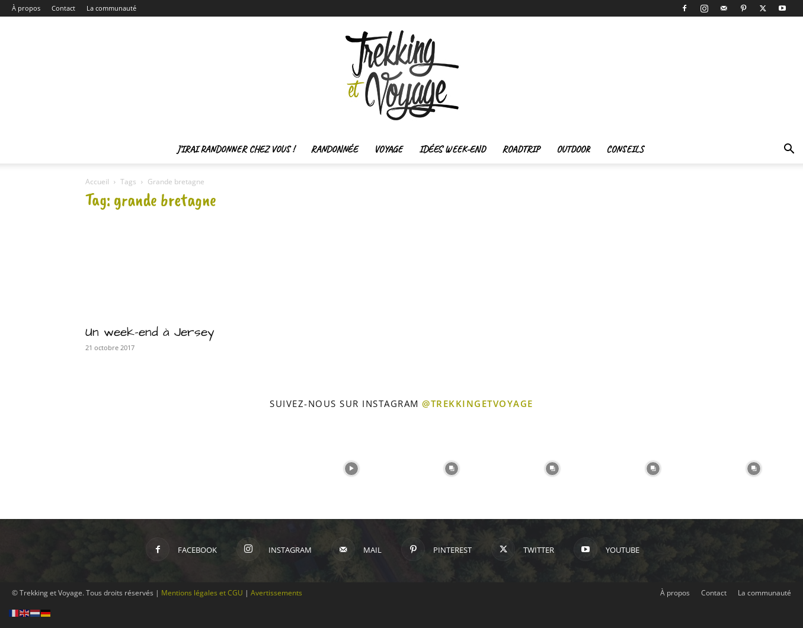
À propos (26, 8)
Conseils (625, 149)
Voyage (388, 149)
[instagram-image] (49, 467)
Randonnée (334, 149)
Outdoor (573, 149)
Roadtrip (521, 149)
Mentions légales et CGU (202, 593)
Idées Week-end (452, 149)
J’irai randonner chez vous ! (235, 149)
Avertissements (276, 593)
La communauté (111, 8)
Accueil (97, 182)
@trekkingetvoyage (477, 403)
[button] (789, 150)
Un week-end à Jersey (150, 332)
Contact (63, 8)
